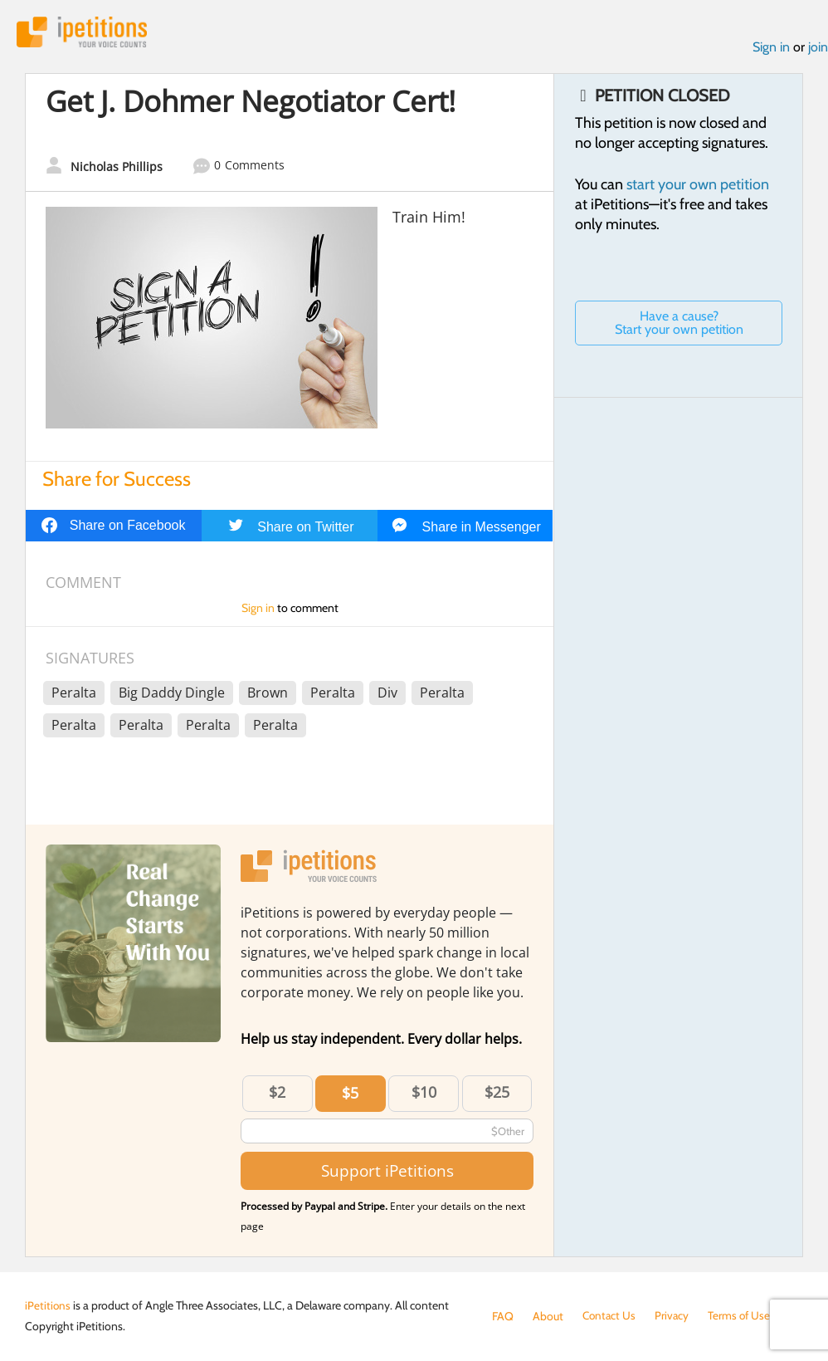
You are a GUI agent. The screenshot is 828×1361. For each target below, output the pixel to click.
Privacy (674, 1316)
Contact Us (610, 1316)
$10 (424, 1094)
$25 (497, 1094)
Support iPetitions (387, 1172)
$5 (350, 1094)
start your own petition (697, 185)
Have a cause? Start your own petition (679, 323)
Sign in (771, 48)
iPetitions (85, 33)
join (818, 48)
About (548, 1316)
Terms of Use (743, 1316)
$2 (277, 1094)
